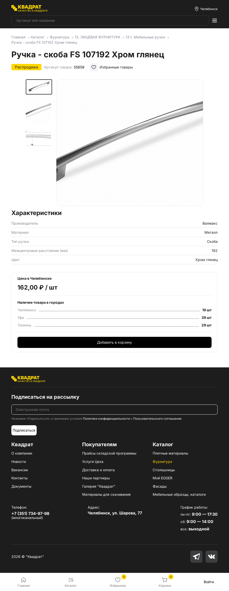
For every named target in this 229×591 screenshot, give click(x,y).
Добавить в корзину (114, 342)
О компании (21, 453)
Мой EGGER (162, 478)
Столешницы (164, 470)
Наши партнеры (96, 478)
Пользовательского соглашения (157, 418)
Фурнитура (162, 461)
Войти (209, 582)
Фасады (160, 486)
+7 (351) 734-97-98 (30, 513)
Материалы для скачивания (106, 494)
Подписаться (24, 430)
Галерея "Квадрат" (99, 486)
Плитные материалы (170, 453)
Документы (21, 486)
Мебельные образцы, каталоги (179, 494)
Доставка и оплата (98, 470)
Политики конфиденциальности (106, 418)
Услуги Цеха (92, 461)
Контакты (19, 478)
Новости (18, 461)
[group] (129, 142)
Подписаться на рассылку (45, 397)
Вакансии (19, 470)
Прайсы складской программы (109, 453)
